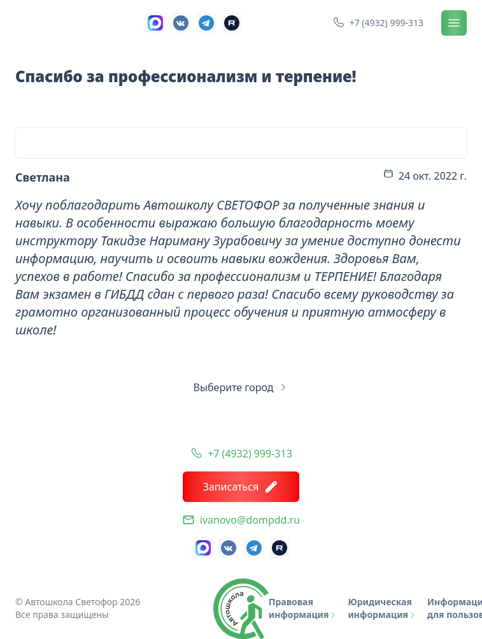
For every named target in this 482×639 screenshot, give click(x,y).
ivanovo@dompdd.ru (250, 520)
